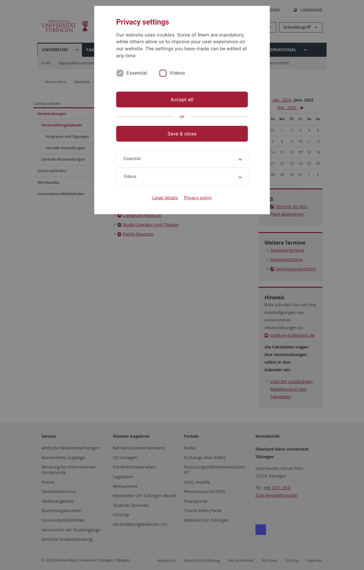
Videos (177, 73)
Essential (136, 73)
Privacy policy (198, 197)
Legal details (165, 197)
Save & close (182, 134)
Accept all (182, 99)
